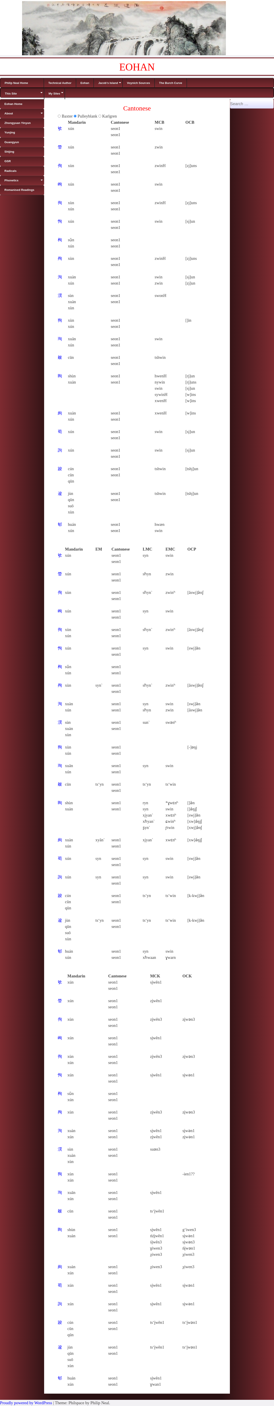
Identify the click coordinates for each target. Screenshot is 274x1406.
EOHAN (137, 67)
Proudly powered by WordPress (26, 1402)
